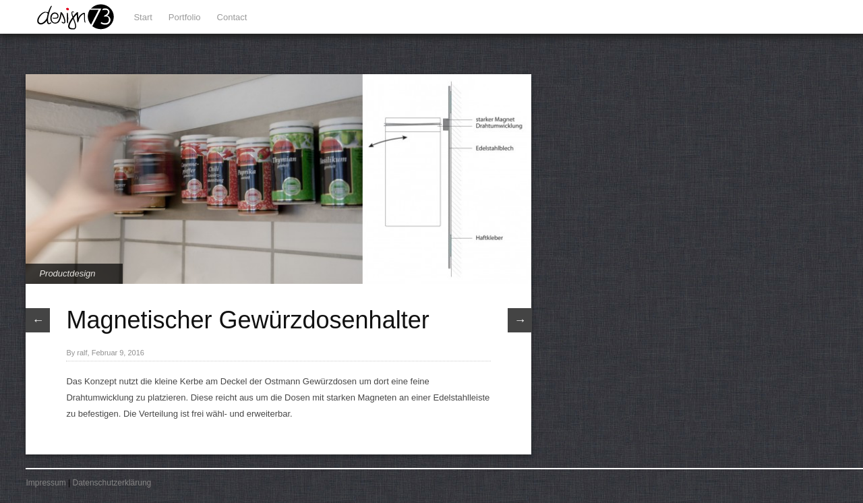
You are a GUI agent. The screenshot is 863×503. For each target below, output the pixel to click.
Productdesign (67, 273)
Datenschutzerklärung (112, 482)
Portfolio (185, 17)
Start (142, 17)
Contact (232, 17)
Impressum (45, 482)
